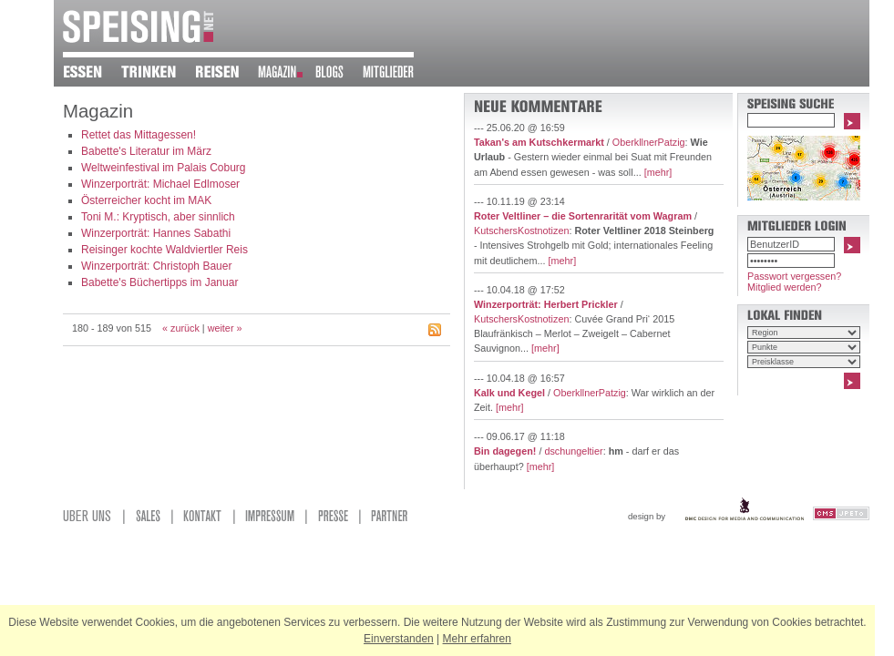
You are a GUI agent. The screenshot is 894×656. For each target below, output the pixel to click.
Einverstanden (399, 638)
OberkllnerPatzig (648, 142)
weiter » (225, 328)
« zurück (181, 328)
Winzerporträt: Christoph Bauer (156, 266)
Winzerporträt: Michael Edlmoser (160, 184)
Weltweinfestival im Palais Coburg (163, 167)
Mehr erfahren (477, 638)
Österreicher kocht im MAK (146, 200)
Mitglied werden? (784, 287)
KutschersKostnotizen (521, 230)
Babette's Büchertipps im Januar (159, 282)
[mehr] (658, 172)
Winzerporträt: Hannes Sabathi (156, 233)
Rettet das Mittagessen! (138, 134)
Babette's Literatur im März (146, 151)
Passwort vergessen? (794, 276)
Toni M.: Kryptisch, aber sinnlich (158, 216)
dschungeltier (573, 451)
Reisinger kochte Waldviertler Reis (164, 249)
